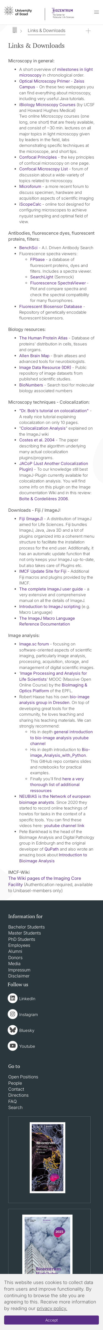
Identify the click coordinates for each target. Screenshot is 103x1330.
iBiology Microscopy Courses (47, 104)
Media (14, 963)
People (15, 1083)
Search (15, 1107)
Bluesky (26, 1030)
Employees (19, 945)
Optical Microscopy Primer (44, 81)
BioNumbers (31, 385)
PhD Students (21, 939)
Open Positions (23, 1076)
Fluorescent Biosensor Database (50, 306)
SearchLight (41, 277)
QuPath (51, 849)
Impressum (19, 970)
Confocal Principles (38, 157)
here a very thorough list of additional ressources (57, 784)
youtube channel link (64, 825)
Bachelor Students (26, 927)
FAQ (12, 1101)
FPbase (37, 259)
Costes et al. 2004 (37, 440)
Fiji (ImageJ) (31, 518)
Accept (51, 1320)
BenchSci (28, 247)
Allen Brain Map (34, 355)
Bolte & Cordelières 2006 (43, 498)
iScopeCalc (30, 204)
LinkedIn (27, 998)
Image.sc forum (34, 644)
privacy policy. (52, 1308)
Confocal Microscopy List (43, 168)
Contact (16, 1089)
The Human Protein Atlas (43, 337)
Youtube (27, 1046)
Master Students (24, 933)
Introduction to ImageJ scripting (49, 606)
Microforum (30, 186)
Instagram (28, 1014)
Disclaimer (19, 976)
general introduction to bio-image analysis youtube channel (61, 737)
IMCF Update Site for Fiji (42, 571)
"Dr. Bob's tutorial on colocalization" (54, 410)
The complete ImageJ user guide (51, 589)
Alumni (15, 951)
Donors (15, 957)
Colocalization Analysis (43, 428)
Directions (18, 1095)
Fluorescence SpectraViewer (58, 283)
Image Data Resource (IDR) (45, 367)
